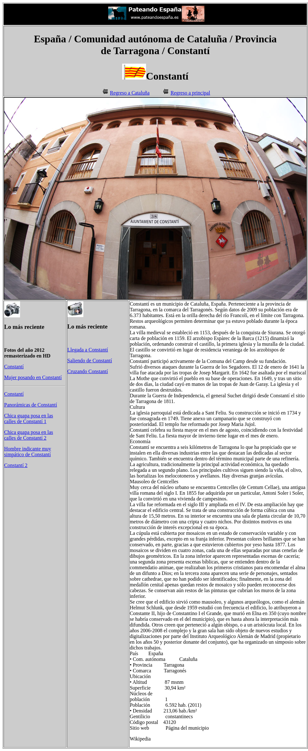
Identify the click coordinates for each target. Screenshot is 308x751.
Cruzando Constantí (87, 371)
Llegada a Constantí (87, 349)
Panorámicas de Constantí (30, 404)
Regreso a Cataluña (130, 93)
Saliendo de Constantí (89, 360)
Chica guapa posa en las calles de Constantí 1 (28, 418)
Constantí (14, 366)
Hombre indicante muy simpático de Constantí (27, 451)
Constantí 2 (15, 465)
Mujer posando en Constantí (33, 377)
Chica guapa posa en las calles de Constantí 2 (28, 435)
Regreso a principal (190, 93)
